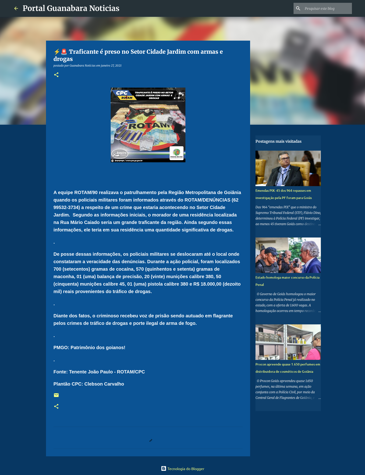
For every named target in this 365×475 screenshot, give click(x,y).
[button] (56, 75)
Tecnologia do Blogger (182, 468)
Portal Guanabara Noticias (71, 8)
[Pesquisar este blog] (327, 8)
